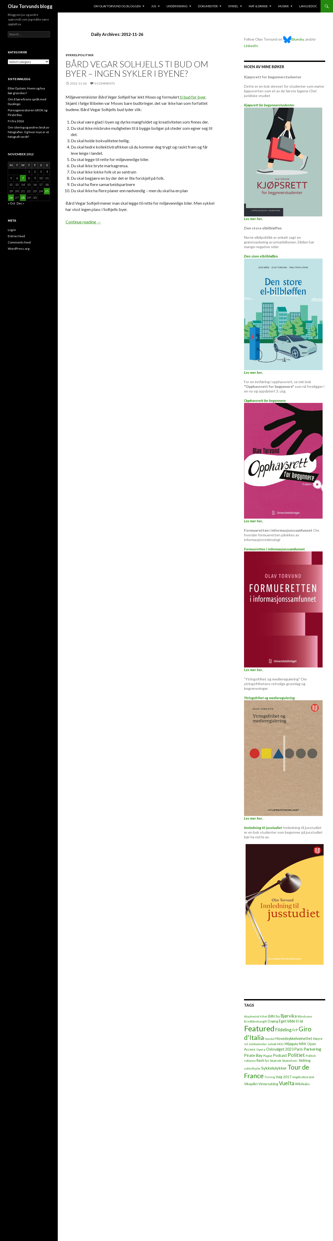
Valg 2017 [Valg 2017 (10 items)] (283, 1077)
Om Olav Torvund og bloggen (117, 6)
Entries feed (16, 236)
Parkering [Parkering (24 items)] (312, 1048)
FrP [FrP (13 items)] (295, 1030)
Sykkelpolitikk (80, 55)
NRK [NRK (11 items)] (302, 1044)
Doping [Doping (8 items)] (273, 1021)
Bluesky (293, 39)
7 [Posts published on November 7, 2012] (23, 178)
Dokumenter (208, 6)
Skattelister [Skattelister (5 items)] (290, 1060)
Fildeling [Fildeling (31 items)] (283, 1029)
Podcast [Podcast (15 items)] (280, 1055)
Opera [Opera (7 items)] (260, 1049)
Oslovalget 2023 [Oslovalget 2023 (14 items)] (279, 1049)
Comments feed (19, 242)
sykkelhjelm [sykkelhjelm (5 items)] (252, 1068)
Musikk (283, 6)
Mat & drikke (258, 6)
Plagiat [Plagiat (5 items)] (267, 1055)
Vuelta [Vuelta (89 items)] (286, 1083)
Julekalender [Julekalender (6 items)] (258, 1044)
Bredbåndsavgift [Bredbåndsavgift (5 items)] (255, 1021)
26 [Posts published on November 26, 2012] (11, 198)
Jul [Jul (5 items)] (246, 1044)
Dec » (20, 203)
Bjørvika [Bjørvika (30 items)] (289, 1016)
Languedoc (308, 6)
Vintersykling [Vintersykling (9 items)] (268, 1084)
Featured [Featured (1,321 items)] (259, 1028)
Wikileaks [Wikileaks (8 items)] (302, 1084)
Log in (12, 230)
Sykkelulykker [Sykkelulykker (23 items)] (274, 1067)
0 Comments (104, 83)
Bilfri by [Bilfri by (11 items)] (274, 1016)
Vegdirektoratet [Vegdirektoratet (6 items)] (303, 1077)
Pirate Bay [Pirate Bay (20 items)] (253, 1055)
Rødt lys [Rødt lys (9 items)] (263, 1060)
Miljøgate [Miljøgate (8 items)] (291, 1044)
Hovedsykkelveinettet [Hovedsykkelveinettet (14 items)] (294, 1038)
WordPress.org (18, 248)
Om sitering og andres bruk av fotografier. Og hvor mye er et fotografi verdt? (28, 132)
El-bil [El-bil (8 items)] (299, 1021)
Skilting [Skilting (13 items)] (305, 1060)
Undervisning (177, 6)
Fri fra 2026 (16, 121)
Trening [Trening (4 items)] (269, 1077)
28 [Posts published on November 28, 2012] (23, 198)
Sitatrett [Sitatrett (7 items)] (275, 1061)
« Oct (11, 203)
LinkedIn (251, 45)
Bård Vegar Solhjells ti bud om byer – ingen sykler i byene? (137, 69)
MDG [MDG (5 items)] (280, 1044)
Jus (153, 6)
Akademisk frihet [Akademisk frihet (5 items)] (255, 1016)
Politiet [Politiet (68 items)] (296, 1055)
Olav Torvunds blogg (30, 6)
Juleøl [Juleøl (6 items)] (272, 1044)
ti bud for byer (192, 96)
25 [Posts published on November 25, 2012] (47, 191)
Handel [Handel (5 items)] (270, 1038)
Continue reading (83, 221)
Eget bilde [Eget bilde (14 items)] (287, 1021)
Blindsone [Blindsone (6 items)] (305, 1016)
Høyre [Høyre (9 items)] (317, 1039)
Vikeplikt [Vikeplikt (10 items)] (251, 1084)
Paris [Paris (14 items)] (298, 1049)
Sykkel (233, 6)
